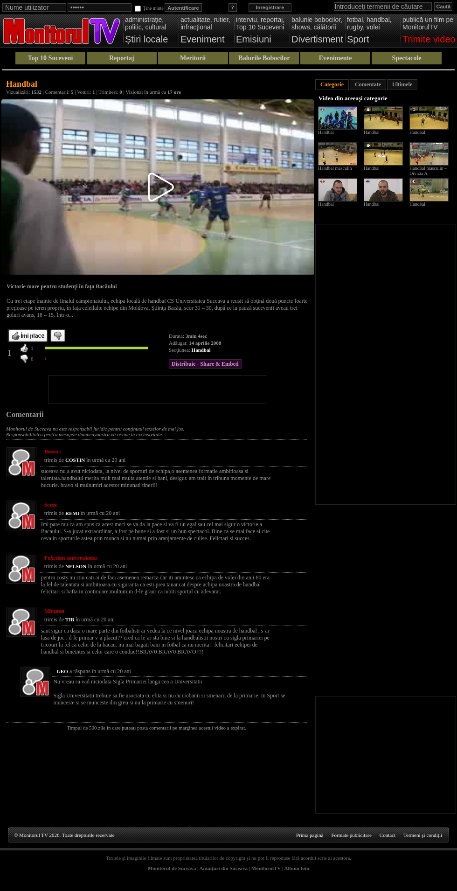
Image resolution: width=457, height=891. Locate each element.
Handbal (201, 350)
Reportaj (121, 58)
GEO (62, 671)
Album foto (296, 868)
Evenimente (335, 58)
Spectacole (406, 58)
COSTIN (75, 460)
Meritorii (193, 58)
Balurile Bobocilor (264, 58)
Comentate (368, 84)
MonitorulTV (266, 868)
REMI (72, 513)
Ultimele (402, 84)
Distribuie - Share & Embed (205, 364)
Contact (387, 835)
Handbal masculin (335, 168)
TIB (69, 619)
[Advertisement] (157, 390)
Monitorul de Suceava (172, 868)
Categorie (332, 84)
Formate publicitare (351, 835)
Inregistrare (270, 7)
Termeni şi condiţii (422, 835)
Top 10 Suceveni (50, 58)
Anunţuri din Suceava (224, 868)
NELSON (75, 566)
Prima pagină (309, 835)
